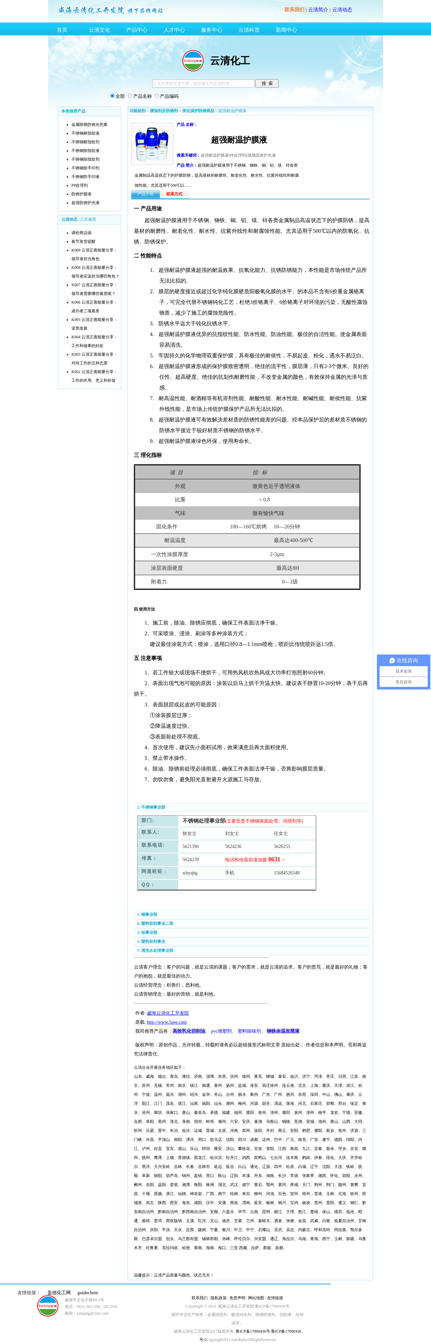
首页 (62, 30)
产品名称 (142, 96)
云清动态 (342, 9)
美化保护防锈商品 (198, 111)
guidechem (87, 1292)
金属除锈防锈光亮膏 (89, 124)
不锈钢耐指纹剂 (85, 142)
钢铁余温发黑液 (283, 1031)
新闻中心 (286, 30)
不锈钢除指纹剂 (85, 159)
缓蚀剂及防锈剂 (164, 111)
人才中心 (174, 30)
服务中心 (211, 30)
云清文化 (99, 30)
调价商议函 (81, 232)
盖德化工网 (59, 1292)
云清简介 (318, 9)
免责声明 (237, 1298)
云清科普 (249, 30)
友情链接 (275, 1298)
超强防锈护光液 (85, 202)
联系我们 (294, 9)
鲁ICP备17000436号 (252, 1331)
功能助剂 (138, 111)
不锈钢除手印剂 (85, 168)
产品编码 (169, 96)
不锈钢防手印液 (85, 176)
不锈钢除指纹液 (85, 150)
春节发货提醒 (83, 241)
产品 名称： (187, 124)
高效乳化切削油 (189, 1031)
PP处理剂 (79, 185)
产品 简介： (187, 165)
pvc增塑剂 (221, 1031)
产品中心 (137, 30)
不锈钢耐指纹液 (85, 133)
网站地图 (256, 1298)
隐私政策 (219, 1298)
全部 (120, 96)
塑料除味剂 (249, 1031)
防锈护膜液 (81, 194)
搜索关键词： (189, 155)
